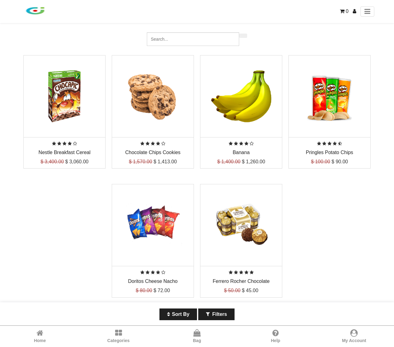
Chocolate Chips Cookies (153, 152)
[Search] (243, 36)
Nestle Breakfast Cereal (64, 152)
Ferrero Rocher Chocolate (241, 281)
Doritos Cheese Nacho (153, 281)
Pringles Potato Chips (329, 152)
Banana (241, 152)
